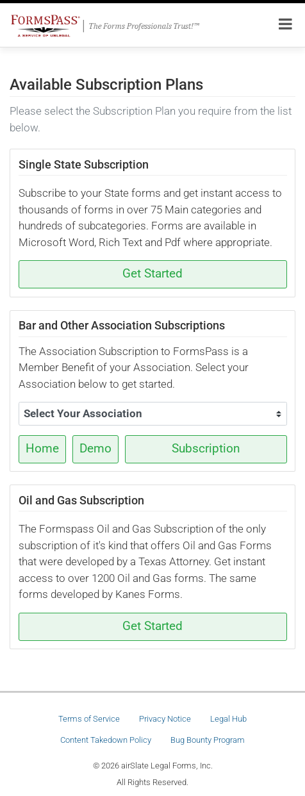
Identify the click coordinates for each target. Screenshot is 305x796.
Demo (95, 449)
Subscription (206, 449)
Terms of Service (89, 719)
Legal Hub (228, 719)
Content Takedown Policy (105, 740)
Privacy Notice (165, 719)
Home (42, 449)
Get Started (152, 274)
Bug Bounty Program (207, 740)
